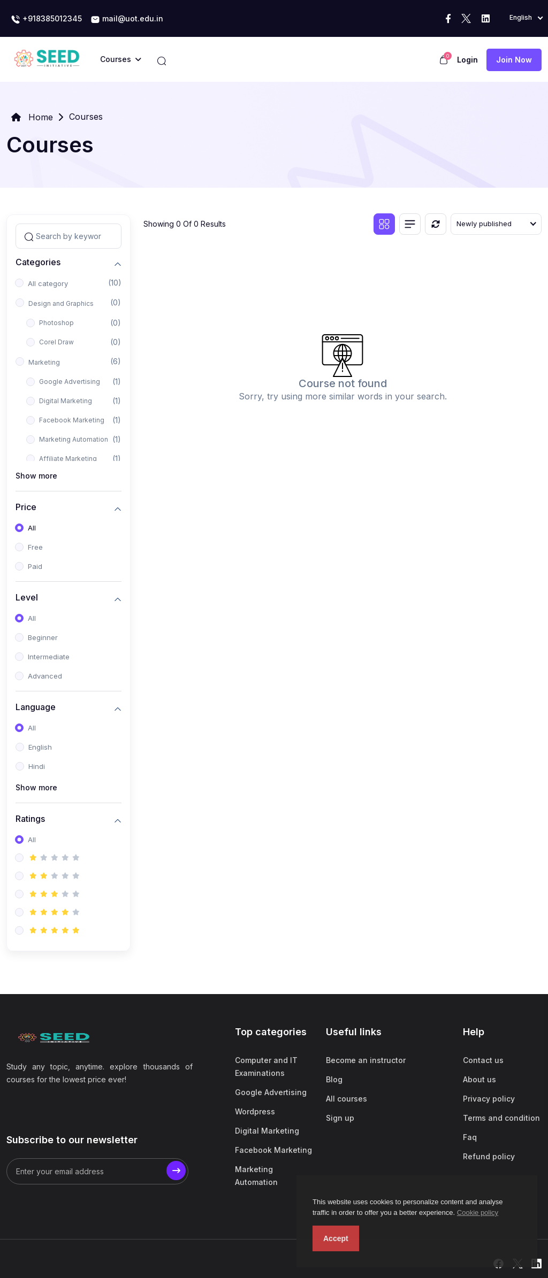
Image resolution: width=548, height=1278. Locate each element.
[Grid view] (384, 224)
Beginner (43, 637)
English (40, 747)
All (32, 527)
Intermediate (49, 656)
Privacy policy (489, 1098)
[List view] (410, 224)
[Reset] (435, 224)
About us (479, 1079)
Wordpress (255, 1111)
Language (36, 707)
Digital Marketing (65, 401)
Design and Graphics (61, 303)
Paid (35, 566)
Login (467, 59)
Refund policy (489, 1156)
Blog (334, 1079)
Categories (38, 262)
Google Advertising (69, 382)
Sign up (340, 1117)
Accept (335, 1238)
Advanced (45, 676)
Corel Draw (56, 342)
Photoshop (56, 323)
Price (26, 507)
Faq (470, 1137)
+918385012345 (46, 19)
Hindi (36, 766)
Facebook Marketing (71, 420)
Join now (514, 59)
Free (35, 547)
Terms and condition (501, 1117)
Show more (36, 475)
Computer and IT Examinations (266, 1066)
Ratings (30, 819)
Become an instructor (366, 1060)
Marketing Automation (73, 439)
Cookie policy (477, 1212)
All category (48, 283)
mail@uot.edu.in (126, 19)
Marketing (44, 362)
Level (27, 597)
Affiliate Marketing (68, 459)
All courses (346, 1098)
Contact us (483, 1060)
